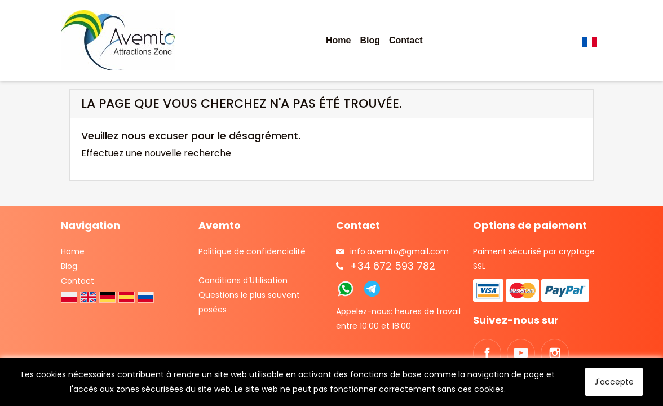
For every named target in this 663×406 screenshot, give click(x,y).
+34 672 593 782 (392, 266)
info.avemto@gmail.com (399, 251)
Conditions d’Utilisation (243, 280)
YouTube (521, 353)
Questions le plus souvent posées (249, 302)
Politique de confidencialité (252, 251)
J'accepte (614, 381)
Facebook (487, 353)
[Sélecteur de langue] (591, 40)
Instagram (555, 353)
